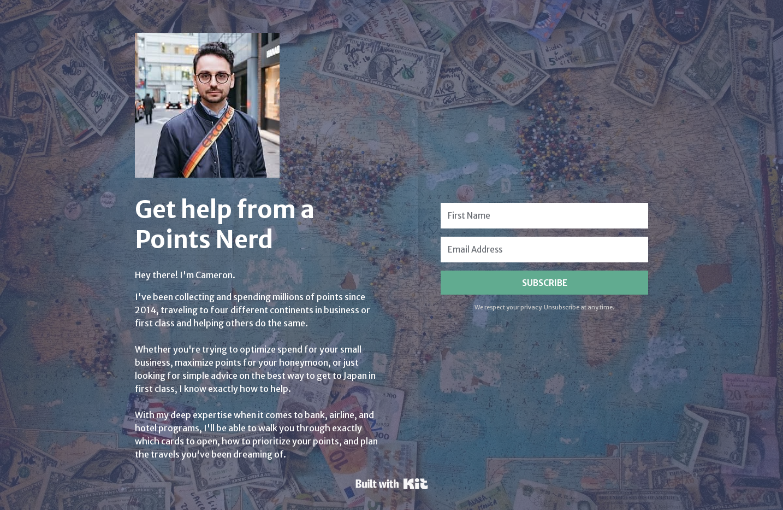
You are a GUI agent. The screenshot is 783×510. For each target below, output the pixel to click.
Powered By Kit (391, 484)
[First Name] (544, 215)
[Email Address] (544, 249)
